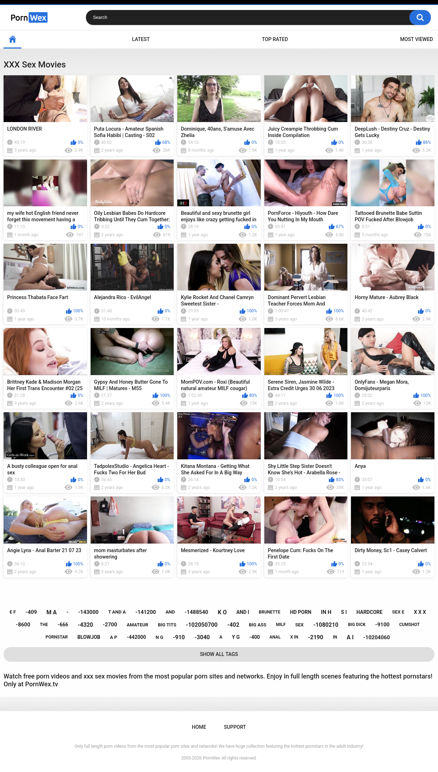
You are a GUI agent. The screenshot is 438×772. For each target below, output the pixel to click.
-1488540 (196, 612)
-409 (31, 612)
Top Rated (275, 39)
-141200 (146, 612)
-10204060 (376, 637)
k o (222, 612)
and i (242, 612)
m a (51, 612)
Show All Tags (219, 654)
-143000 (88, 612)
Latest (141, 39)
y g (236, 637)
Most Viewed (416, 39)
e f (13, 612)
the (44, 624)
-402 (233, 624)
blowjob (88, 637)
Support (235, 727)
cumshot (409, 624)
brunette (269, 612)
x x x (420, 612)
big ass (257, 624)
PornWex (211, 758)
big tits (167, 624)
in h (326, 612)
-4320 (85, 624)
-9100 (382, 624)
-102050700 (202, 624)
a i (350, 637)
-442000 (136, 637)
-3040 (202, 637)
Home (12, 39)
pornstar (57, 637)
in (335, 637)
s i (344, 612)
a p (113, 637)
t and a (117, 612)
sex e (398, 612)
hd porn (300, 612)
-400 (254, 637)
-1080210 (325, 624)
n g (159, 637)
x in (294, 637)
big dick (357, 624)
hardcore (369, 612)
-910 (179, 637)
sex (299, 624)
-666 (62, 624)
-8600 (23, 624)
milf (281, 624)
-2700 (110, 624)
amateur (137, 624)
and (170, 612)
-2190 (315, 637)
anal (274, 637)
